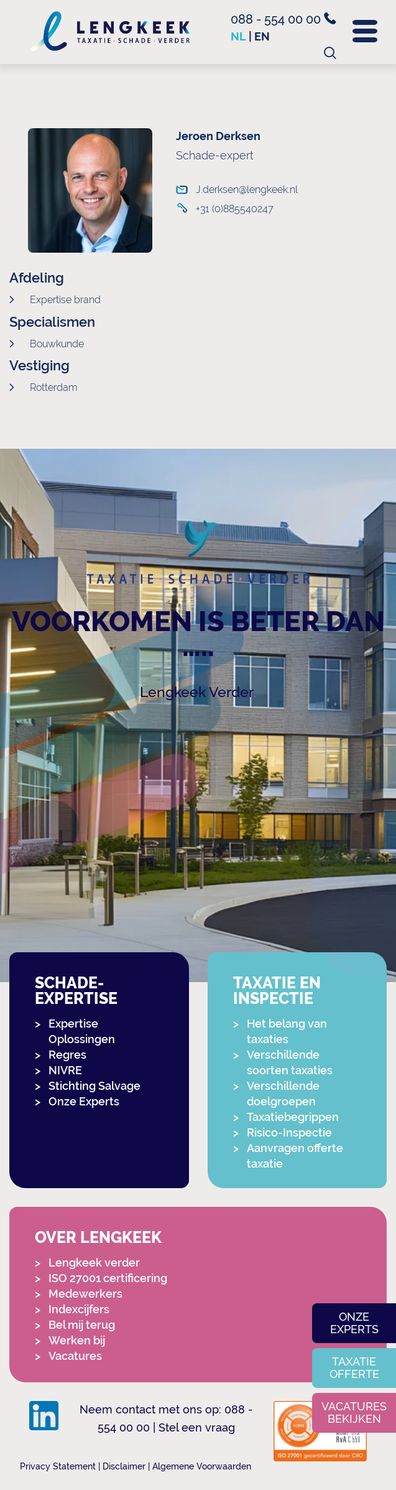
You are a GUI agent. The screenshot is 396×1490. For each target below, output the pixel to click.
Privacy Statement (58, 1466)
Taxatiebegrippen (293, 1116)
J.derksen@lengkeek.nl (237, 189)
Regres (67, 1054)
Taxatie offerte (354, 1367)
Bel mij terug (81, 1324)
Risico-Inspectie (289, 1132)
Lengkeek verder (94, 1262)
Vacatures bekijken (354, 1412)
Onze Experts (83, 1101)
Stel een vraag (197, 1427)
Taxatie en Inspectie (277, 990)
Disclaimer (124, 1466)
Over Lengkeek (98, 1237)
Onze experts (354, 1323)
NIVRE (65, 1070)
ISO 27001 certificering (107, 1278)
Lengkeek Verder (197, 691)
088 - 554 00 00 (283, 19)
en (262, 36)
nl (238, 36)
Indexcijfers (78, 1309)
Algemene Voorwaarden (201, 1466)
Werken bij (76, 1340)
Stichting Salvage (94, 1085)
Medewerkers (85, 1293)
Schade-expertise (76, 990)
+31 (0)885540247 (235, 209)
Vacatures (75, 1355)
